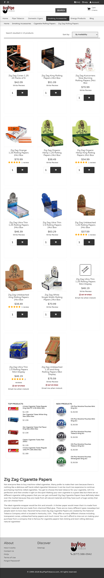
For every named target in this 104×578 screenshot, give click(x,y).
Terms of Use (10, 557)
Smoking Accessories (57, 18)
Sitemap (41, 548)
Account (94, 2)
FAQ (77, 2)
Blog (92, 18)
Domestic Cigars (35, 18)
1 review (25, 162)
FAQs (6, 554)
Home (5, 18)
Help (85, 2)
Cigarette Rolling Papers (45, 23)
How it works (9, 548)
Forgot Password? (12, 561)
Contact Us (9, 551)
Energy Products (78, 18)
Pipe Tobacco (18, 18)
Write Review (19, 85)
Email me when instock (85, 298)
